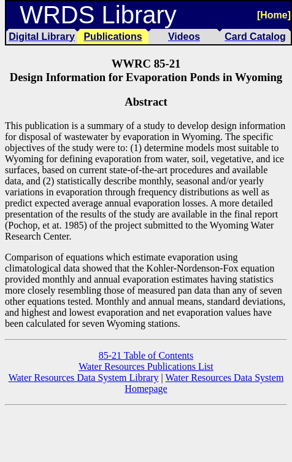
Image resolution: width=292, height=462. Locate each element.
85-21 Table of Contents (146, 355)
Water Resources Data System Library (84, 377)
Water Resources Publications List (146, 366)
